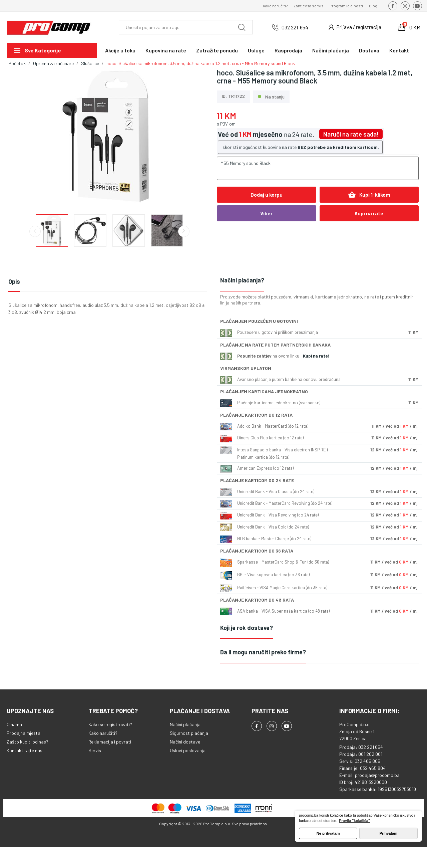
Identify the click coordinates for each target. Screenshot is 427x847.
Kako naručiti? (275, 5)
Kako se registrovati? (110, 724)
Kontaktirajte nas (24, 750)
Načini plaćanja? (242, 280)
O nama (14, 724)
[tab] (319, 280)
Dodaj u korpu (267, 195)
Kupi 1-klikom (369, 195)
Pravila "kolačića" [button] (354, 821)
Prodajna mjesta (23, 733)
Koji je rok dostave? (246, 627)
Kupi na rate (369, 213)
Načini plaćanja (185, 724)
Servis (94, 750)
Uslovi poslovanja (187, 750)
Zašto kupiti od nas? (27, 742)
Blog (373, 5)
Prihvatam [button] (388, 833)
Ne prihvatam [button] (328, 833)
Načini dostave (185, 742)
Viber (266, 213)
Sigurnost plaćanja (189, 733)
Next (183, 231)
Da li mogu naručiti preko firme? (263, 652)
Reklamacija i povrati (109, 742)
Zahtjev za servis (309, 5)
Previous (35, 231)
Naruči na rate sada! (351, 134)
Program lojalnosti (346, 5)
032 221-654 (295, 27)
